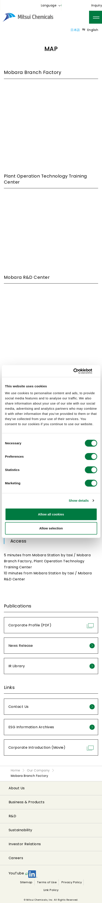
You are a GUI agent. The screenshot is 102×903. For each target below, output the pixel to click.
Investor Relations (25, 844)
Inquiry (96, 5)
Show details (79, 500)
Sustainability (20, 830)
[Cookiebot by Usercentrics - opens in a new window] (78, 371)
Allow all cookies (51, 514)
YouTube (16, 873)
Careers (16, 857)
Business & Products (26, 802)
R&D (12, 816)
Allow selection (51, 528)
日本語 (75, 30)
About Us (17, 788)
